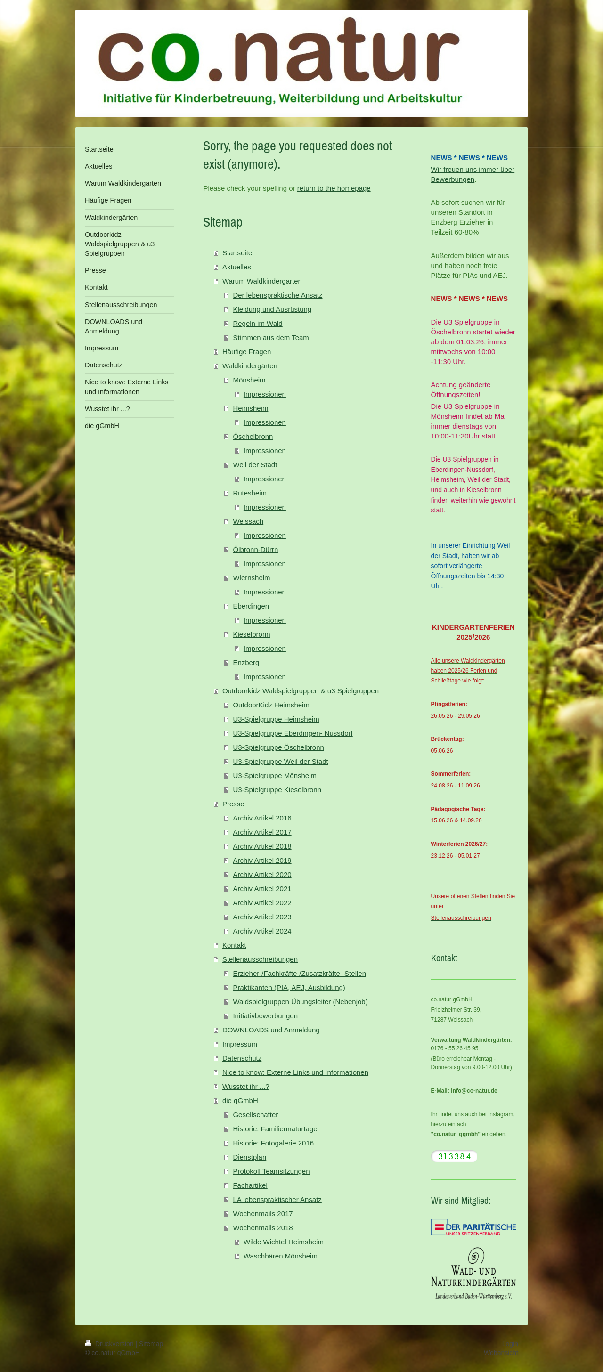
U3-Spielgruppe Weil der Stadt (280, 761)
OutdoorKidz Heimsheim (271, 705)
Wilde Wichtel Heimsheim (284, 1242)
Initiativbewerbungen (265, 1016)
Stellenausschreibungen (260, 959)
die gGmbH (240, 1100)
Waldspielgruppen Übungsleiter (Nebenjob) (300, 1002)
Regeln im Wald (257, 323)
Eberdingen (251, 606)
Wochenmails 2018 (263, 1228)
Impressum (239, 1044)
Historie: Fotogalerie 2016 (273, 1143)
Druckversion (110, 1344)
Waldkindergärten (249, 366)
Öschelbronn (253, 436)
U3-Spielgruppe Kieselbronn (277, 790)
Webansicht (501, 1352)
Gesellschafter (255, 1115)
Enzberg (246, 662)
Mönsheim (249, 380)
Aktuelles (236, 267)
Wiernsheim (251, 578)
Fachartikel (250, 1185)
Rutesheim (250, 493)
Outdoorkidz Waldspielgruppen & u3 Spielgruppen (300, 691)
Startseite (237, 253)
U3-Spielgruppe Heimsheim (276, 719)
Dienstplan (249, 1157)
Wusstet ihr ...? (245, 1086)
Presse (233, 804)
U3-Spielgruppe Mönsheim (275, 775)
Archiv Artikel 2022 (262, 903)
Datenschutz (241, 1058)
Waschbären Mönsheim (281, 1256)
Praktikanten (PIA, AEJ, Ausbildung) (289, 987)
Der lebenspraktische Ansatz (277, 295)
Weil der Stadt (255, 465)
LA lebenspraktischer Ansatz (277, 1199)
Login (510, 1344)
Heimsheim (250, 408)
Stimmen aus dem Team (271, 337)
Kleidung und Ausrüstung (272, 309)
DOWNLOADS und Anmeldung (271, 1030)
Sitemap (151, 1344)
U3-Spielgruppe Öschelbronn (278, 747)
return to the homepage (334, 188)
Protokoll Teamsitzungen (271, 1171)
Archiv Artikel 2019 (262, 860)
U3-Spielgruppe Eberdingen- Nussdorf (292, 733)
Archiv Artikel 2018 (262, 846)
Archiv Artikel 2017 (262, 832)
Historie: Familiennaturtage (275, 1129)
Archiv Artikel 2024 (262, 931)
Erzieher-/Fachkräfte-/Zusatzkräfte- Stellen (299, 973)
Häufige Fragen (246, 352)
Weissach (248, 521)
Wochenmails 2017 (263, 1214)
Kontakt (234, 945)
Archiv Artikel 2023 (262, 917)
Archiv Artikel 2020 (262, 874)
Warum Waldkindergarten (262, 281)
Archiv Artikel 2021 (262, 889)
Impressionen (265, 394)
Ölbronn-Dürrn (255, 549)
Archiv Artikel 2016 (262, 818)
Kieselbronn (251, 634)
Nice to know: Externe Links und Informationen (295, 1072)
